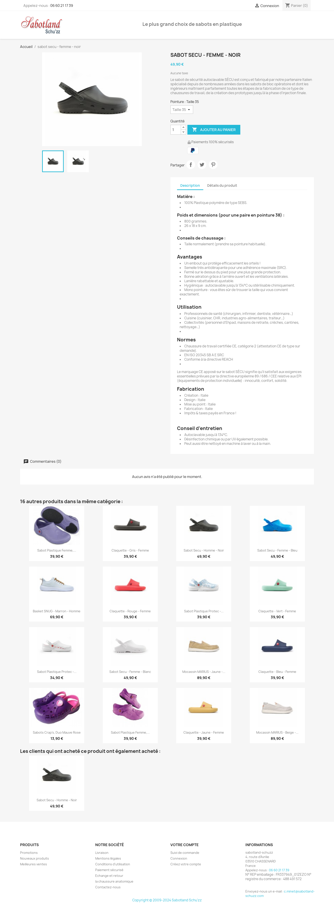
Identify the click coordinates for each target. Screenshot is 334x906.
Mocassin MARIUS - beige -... (277, 732)
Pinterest (213, 164)
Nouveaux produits (34, 858)
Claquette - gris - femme (130, 550)
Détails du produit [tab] (222, 185)
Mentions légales (108, 858)
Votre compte (184, 844)
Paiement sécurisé (109, 870)
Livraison (101, 853)
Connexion (178, 858)
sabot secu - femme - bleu (277, 550)
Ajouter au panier (214, 130)
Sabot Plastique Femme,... (56, 550)
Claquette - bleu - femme (277, 672)
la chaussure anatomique (114, 881)
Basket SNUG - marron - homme (56, 611)
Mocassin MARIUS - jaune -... (203, 672)
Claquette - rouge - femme (130, 611)
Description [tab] (190, 185)
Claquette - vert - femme (277, 611)
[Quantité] (175, 130)
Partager (190, 164)
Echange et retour (109, 876)
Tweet (202, 164)
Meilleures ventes (33, 864)
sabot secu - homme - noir (204, 550)
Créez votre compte (185, 864)
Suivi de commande (184, 853)
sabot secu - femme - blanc (130, 672)
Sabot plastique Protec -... (204, 611)
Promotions (29, 853)
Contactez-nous (108, 887)
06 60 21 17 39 (61, 5)
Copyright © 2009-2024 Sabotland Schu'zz (167, 900)
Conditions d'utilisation (112, 864)
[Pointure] (181, 109)
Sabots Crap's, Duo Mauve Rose (57, 732)
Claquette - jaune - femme (203, 732)
